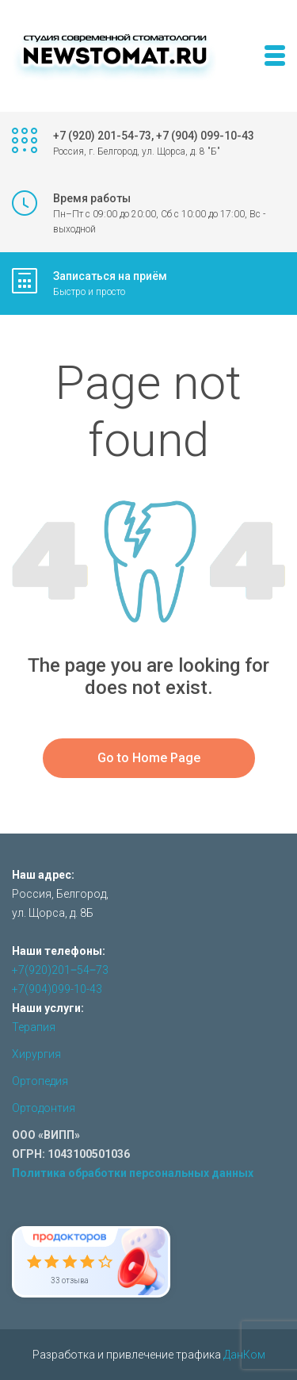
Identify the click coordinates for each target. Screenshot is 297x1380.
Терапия (33, 1027)
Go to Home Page (148, 757)
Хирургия (36, 1054)
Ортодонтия (43, 1108)
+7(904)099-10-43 (57, 989)
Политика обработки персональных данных (132, 1173)
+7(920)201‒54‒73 (60, 970)
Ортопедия (40, 1081)
